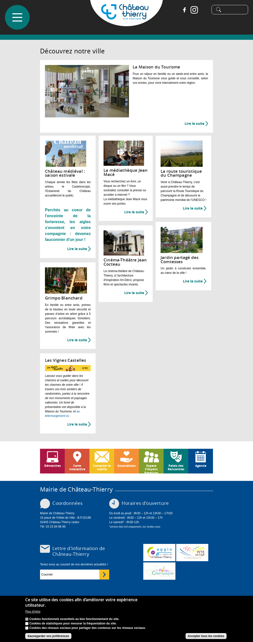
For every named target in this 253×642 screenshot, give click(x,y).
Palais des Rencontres (176, 467)
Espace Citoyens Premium (151, 468)
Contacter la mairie (102, 467)
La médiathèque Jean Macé (126, 172)
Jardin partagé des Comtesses (179, 259)
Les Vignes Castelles (65, 360)
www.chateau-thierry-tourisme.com (159, 571)
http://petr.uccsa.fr (192, 552)
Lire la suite (196, 123)
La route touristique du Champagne (181, 173)
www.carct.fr (159, 552)
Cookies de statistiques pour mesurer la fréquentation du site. (73, 623)
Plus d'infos (32, 612)
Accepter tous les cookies (206, 636)
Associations (126, 466)
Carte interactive (77, 467)
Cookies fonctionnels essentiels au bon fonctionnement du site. (74, 619)
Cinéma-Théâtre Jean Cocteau (125, 262)
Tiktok (202, 10)
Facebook (182, 10)
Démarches (52, 466)
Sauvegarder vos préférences (48, 636)
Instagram (192, 10)
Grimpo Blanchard (64, 298)
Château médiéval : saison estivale (65, 173)
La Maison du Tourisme (156, 67)
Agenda (200, 466)
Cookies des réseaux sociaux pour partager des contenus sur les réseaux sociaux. (87, 628)
